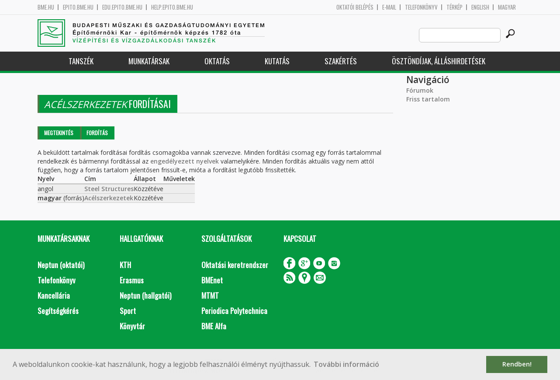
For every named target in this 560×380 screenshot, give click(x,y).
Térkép (454, 7)
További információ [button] (346, 364)
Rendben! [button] (517, 364)
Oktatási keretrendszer (234, 264)
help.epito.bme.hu (172, 7)
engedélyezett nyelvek (184, 161)
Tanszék (81, 61)
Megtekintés (58, 132)
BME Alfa (213, 326)
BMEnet (212, 280)
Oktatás (217, 61)
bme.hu (46, 7)
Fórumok (419, 90)
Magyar (507, 7)
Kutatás (277, 61)
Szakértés (341, 61)
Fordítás (97, 132)
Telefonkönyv (421, 7)
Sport (128, 310)
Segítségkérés (58, 310)
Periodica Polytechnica (234, 310)
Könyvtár (132, 326)
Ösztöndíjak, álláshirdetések (438, 61)
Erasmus (132, 280)
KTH (125, 264)
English (480, 7)
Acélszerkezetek (108, 198)
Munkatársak (148, 61)
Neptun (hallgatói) (145, 295)
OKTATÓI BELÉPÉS (354, 7)
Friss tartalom (428, 99)
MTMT (210, 295)
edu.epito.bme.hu (122, 7)
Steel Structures (109, 189)
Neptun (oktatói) (61, 264)
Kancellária (54, 295)
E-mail (389, 7)
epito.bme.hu (78, 7)
